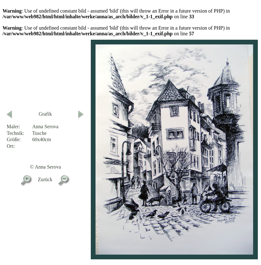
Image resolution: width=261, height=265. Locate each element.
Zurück (45, 179)
